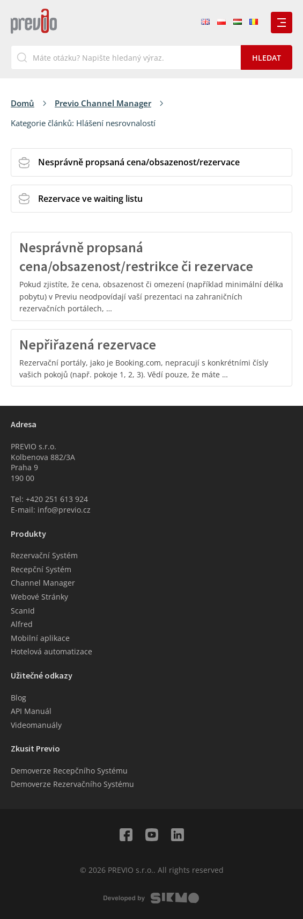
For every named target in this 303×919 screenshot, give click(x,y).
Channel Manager (43, 583)
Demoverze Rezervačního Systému (72, 784)
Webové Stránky (39, 597)
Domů (22, 103)
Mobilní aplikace (40, 638)
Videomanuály (36, 725)
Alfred (22, 624)
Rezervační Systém (44, 555)
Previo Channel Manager (103, 103)
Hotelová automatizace (51, 651)
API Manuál (31, 711)
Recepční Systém (41, 569)
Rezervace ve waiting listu (90, 199)
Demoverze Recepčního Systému (69, 770)
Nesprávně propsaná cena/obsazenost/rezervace (139, 162)
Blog (18, 697)
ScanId (23, 611)
